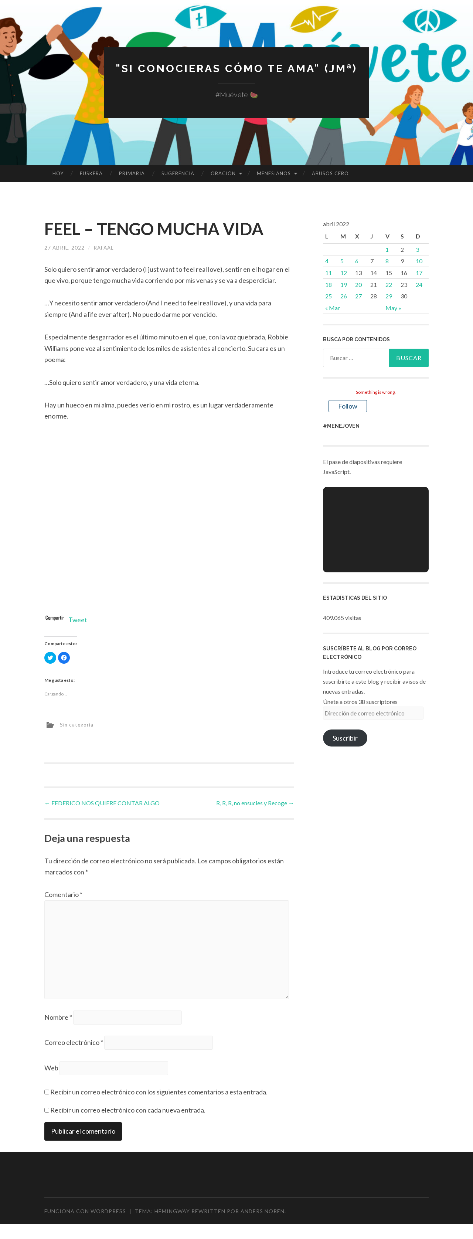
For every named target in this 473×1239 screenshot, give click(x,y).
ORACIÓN (223, 173)
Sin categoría (77, 724)
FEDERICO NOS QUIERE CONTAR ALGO (102, 802)
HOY (58, 173)
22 (388, 284)
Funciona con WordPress (85, 1214)
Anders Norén (263, 1214)
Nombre (58, 1020)
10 (419, 260)
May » (393, 307)
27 (358, 295)
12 (343, 272)
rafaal (105, 247)
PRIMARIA (132, 173)
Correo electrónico (73, 1045)
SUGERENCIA (177, 173)
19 (343, 284)
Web (51, 1071)
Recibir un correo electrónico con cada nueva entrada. (127, 1113)
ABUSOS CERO (330, 173)
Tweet (78, 620)
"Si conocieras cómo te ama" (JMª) (236, 68)
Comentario (63, 894)
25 (328, 295)
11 (328, 272)
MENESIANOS (274, 173)
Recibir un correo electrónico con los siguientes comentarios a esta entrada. (159, 1095)
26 (343, 295)
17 (419, 272)
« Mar (332, 307)
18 (328, 284)
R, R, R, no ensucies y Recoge (255, 802)
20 (358, 284)
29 (388, 295)
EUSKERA (91, 173)
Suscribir (345, 738)
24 (419, 284)
